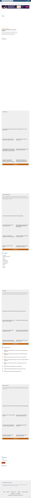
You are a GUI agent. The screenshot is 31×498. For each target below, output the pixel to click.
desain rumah (5, 263)
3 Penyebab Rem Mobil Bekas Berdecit (22, 320)
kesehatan (4, 255)
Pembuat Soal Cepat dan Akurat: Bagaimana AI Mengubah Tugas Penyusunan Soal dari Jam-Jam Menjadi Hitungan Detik (8, 161)
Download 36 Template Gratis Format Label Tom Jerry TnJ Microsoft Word (8, 139)
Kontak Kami (18, 493)
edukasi (4, 267)
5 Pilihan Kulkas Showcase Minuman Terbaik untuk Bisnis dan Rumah (21, 415)
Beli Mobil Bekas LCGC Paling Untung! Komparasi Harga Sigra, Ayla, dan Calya (14, 311)
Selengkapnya (15, 164)
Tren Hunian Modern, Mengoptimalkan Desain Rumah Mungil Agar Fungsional (8, 425)
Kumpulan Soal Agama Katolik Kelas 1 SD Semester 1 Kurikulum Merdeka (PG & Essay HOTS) (16, 351)
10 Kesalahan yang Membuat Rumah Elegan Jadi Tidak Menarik (21, 435)
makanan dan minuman (6, 256)
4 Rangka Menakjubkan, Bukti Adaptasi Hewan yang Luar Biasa (22, 236)
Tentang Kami (13, 493)
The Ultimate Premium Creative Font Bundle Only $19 (21, 139)
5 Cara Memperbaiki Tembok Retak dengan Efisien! (21, 425)
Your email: (3, 459)
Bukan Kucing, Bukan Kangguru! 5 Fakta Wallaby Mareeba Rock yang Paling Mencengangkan (22, 226)
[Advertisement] (16, 12)
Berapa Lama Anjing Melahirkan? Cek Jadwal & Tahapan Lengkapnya (12, 215)
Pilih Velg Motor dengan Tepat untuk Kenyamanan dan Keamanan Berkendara (8, 340)
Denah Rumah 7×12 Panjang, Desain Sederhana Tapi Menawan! (7, 435)
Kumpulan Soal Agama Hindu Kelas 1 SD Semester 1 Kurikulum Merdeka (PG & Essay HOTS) (15, 354)
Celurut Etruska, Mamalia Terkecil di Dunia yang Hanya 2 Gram (7, 225)
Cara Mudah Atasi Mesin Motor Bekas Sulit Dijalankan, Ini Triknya (8, 330)
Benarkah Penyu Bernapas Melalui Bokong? (7, 246)
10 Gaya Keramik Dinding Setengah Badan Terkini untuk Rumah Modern (15, 368)
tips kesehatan (5, 260)
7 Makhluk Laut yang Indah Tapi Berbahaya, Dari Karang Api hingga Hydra (8, 236)
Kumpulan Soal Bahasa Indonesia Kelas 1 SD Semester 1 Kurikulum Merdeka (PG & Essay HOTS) (16, 360)
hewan (4, 264)
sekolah (4, 259)
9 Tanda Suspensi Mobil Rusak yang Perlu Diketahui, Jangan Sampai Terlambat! (22, 330)
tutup (2, 494)
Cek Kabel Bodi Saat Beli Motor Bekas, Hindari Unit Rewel (22, 340)
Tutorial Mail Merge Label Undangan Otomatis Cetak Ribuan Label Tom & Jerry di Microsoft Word (14, 129)
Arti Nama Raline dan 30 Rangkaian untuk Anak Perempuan (13, 366)
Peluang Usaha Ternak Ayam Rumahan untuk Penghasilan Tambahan (22, 246)
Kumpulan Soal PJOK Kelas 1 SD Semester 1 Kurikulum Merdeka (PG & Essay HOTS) (15, 363)
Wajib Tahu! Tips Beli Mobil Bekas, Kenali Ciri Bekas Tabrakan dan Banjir (8, 321)
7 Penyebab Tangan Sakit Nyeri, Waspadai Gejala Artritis (12, 371)
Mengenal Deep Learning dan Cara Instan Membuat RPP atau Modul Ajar (22, 149)
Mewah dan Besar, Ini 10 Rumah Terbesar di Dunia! (8, 415)
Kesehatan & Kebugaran (5, 28)
